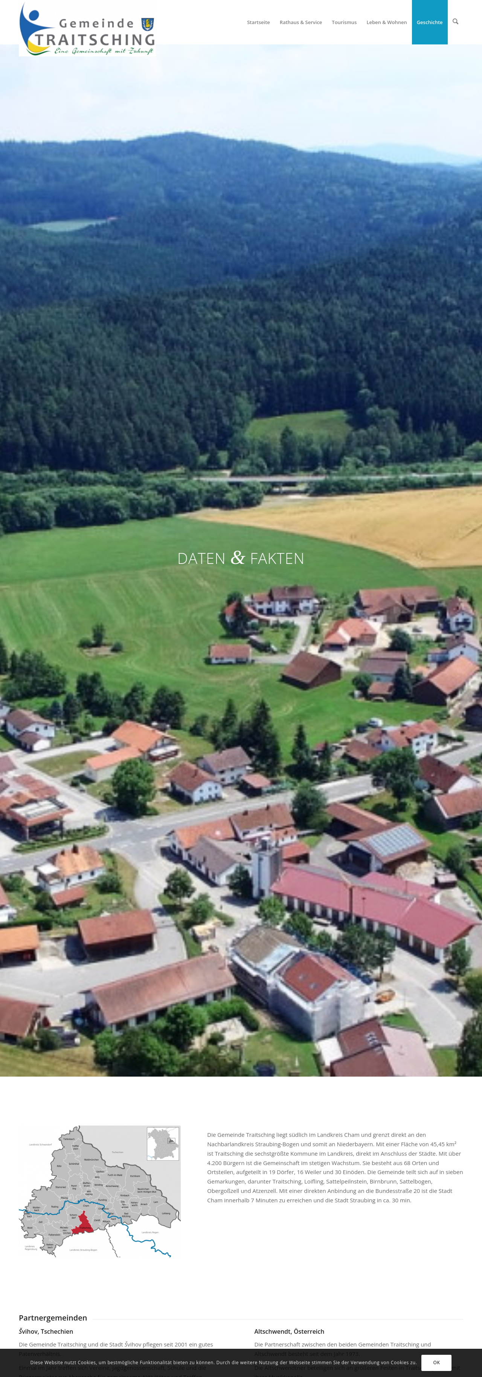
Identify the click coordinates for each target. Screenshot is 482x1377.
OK (436, 1362)
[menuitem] (259, 22)
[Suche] (455, 22)
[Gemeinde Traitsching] (87, 22)
